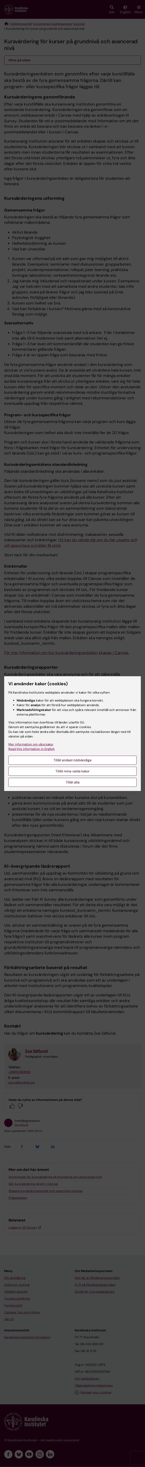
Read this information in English (31, 749)
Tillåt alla (72, 782)
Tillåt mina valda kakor (72, 771)
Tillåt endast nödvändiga (72, 760)
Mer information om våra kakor (30, 744)
